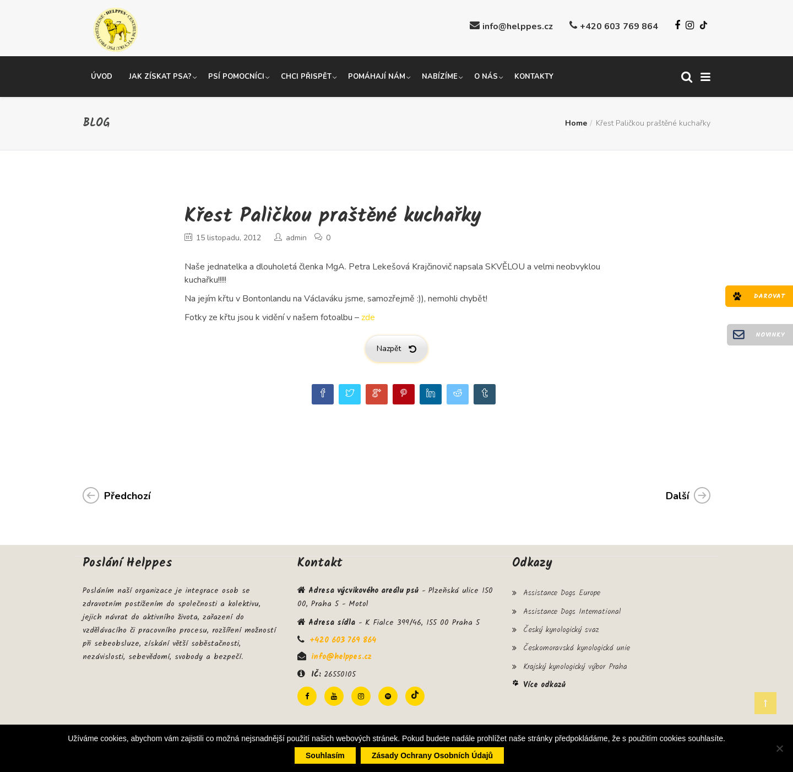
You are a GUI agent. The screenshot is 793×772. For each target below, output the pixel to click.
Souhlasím (325, 755)
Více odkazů (544, 669)
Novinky (770, 335)
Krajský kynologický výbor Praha (575, 653)
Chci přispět (306, 73)
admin (296, 235)
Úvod (101, 73)
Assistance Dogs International (572, 605)
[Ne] (779, 748)
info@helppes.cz (517, 26)
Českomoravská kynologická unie (576, 637)
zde (368, 315)
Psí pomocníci (236, 73)
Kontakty (533, 73)
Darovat (769, 296)
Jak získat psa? (160, 73)
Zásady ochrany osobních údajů (432, 755)
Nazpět (396, 346)
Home (576, 120)
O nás (486, 73)
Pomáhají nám (376, 73)
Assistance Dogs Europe (561, 589)
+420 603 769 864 (619, 26)
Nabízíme (440, 73)
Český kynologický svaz (561, 621)
